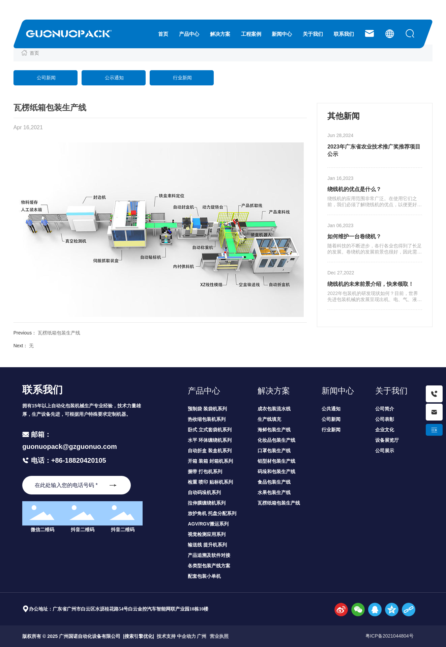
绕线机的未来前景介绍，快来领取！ (370, 284)
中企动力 (186, 636)
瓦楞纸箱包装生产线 (59, 332)
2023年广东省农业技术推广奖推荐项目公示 (373, 150)
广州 (201, 636)
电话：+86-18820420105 (67, 460)
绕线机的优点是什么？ (354, 189)
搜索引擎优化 (138, 636)
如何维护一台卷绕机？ (354, 236)
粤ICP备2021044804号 (389, 636)
